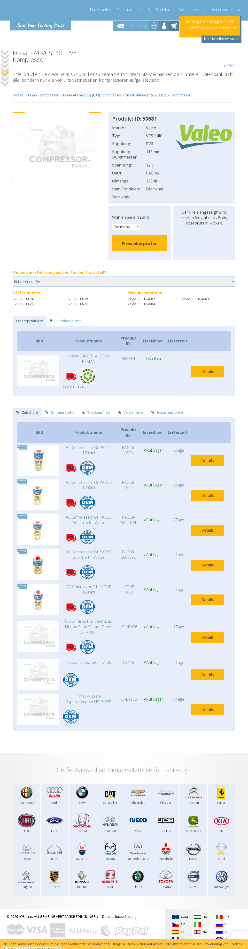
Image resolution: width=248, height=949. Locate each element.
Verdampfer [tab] (131, 412)
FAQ (180, 9)
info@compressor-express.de (213, 27)
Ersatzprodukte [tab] (29, 321)
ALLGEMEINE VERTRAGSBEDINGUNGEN (66, 916)
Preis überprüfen (140, 243)
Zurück (228, 58)
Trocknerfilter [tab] (96, 412)
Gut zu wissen (128, 9)
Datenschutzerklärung (119, 916)
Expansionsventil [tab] (168, 412)
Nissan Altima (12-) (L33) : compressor (91, 95)
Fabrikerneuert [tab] (65, 321)
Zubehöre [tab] (27, 412)
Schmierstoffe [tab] (59, 412)
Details (207, 371)
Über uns (198, 9)
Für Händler (100, 9)
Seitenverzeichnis (226, 9)
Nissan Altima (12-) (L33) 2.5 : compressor (157, 95)
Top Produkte (158, 9)
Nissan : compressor (42, 95)
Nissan (18, 95)
